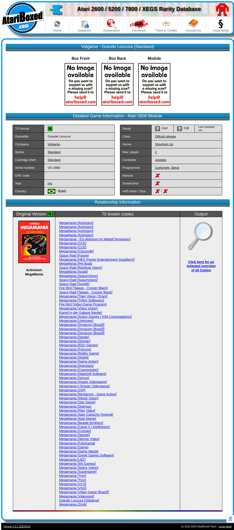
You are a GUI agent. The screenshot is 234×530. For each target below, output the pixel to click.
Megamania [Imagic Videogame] (83, 382)
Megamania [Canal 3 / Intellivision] (84, 427)
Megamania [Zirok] (73, 504)
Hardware (139, 25)
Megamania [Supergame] (77, 472)
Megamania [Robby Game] (79, 353)
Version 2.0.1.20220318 (17, 526)
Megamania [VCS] (72, 484)
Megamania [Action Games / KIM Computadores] (95, 317)
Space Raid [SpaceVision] (78, 280)
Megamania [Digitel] (74, 357)
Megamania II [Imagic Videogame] (84, 386)
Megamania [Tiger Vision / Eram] (83, 296)
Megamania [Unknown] (76, 321)
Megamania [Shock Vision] (79, 398)
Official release (165, 136)
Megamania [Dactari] (74, 435)
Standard (54, 152)
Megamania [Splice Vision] (78, 468)
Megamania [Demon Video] (79, 439)
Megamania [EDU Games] (78, 345)
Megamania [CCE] (72, 243)
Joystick (160, 160)
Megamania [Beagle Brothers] (81, 423)
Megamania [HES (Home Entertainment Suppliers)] (96, 259)
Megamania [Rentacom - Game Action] (87, 394)
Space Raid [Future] (74, 255)
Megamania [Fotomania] (77, 443)
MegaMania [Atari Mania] (77, 418)
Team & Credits (166, 25)
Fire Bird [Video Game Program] (83, 304)
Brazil (62, 190)
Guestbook (193, 25)
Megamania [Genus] (74, 378)
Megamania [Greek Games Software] (86, 455)
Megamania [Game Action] (78, 361)
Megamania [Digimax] (75, 406)
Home (57, 25)
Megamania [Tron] (72, 476)
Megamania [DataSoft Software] (82, 374)
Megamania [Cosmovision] (78, 370)
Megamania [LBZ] (72, 459)
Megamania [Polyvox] (75, 349)
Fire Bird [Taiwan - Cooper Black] (83, 288)
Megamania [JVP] (72, 390)
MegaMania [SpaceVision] (78, 276)
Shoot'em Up (164, 144)
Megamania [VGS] (72, 488)
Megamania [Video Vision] (78, 308)
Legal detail (221, 25)
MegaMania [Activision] (76, 231)
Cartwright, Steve (167, 167)
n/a (50, 183)
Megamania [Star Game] (77, 402)
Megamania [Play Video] (77, 410)
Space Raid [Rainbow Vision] (80, 268)
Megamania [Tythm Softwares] (81, 300)
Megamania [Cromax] (75, 431)
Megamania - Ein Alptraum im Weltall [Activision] (94, 239)
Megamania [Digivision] (76, 366)
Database (84, 25)
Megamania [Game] (73, 447)
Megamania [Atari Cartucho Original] (86, 414)
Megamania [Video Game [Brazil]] (84, 492)
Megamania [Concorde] (76, 251)
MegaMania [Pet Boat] (75, 263)
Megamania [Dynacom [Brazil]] (82, 325)
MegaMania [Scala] (73, 272)
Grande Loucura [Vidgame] (79, 500)
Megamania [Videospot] (76, 496)
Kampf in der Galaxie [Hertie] (80, 313)
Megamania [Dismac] (75, 341)
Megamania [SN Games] (77, 464)
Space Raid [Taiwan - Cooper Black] (85, 292)
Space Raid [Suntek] (74, 284)
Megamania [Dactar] (74, 337)
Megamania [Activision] (76, 223)
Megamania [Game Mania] (78, 451)
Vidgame (54, 144)
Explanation (112, 25)
